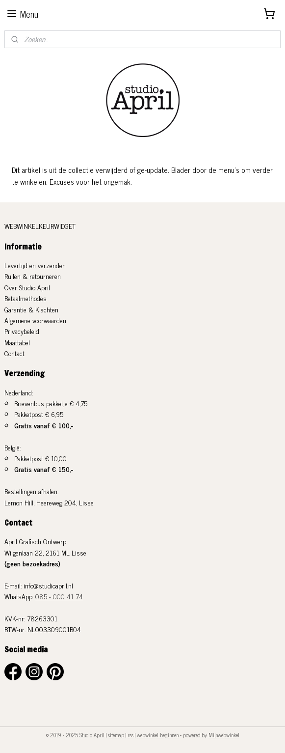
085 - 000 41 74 (59, 596)
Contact (14, 353)
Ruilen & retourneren (32, 275)
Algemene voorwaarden (35, 320)
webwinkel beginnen (158, 734)
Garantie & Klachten (31, 309)
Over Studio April (27, 287)
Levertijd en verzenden (35, 265)
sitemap (116, 734)
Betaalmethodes (25, 298)
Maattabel (17, 342)
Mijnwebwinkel (223, 734)
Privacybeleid (21, 330)
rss (130, 734)
